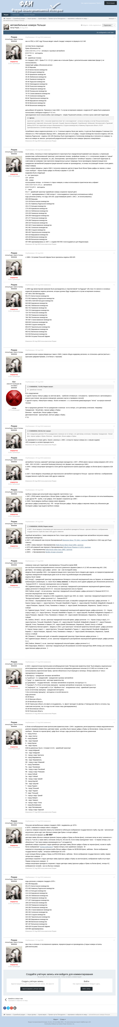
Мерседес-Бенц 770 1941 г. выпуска (75, 540)
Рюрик (46, 386)
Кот (45, 431)
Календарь (16, 14)
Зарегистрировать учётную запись (32, 989)
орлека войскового (47, 847)
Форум (6, 14)
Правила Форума (29, 14)
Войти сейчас (87, 989)
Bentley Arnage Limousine (55, 552)
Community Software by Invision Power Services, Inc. (59, 1024)
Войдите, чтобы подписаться (91, 25)
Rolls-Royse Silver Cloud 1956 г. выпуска (70, 545)
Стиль (63, 1019)
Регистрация (111, 3)
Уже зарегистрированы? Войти (91, 3)
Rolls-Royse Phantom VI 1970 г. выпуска (77, 547)
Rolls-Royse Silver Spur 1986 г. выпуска (59, 549)
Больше (112, 18)
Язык (55, 1019)
